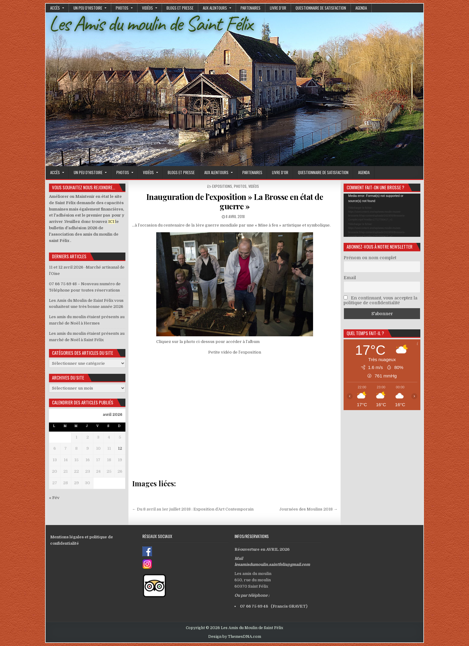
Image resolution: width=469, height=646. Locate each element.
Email (350, 277)
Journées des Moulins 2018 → (308, 509)
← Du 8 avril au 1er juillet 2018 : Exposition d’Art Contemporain (193, 509)
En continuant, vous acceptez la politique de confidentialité (380, 300)
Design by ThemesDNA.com (234, 637)
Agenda (361, 8)
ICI (111, 221)
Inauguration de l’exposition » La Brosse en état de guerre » (234, 201)
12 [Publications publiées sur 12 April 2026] (120, 448)
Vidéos (147, 8)
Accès (55, 8)
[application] (382, 215)
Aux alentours (215, 8)
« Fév (54, 497)
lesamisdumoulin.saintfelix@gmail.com (272, 564)
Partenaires (250, 8)
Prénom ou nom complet (370, 257)
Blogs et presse (180, 8)
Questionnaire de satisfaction (321, 8)
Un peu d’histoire (87, 8)
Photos (122, 8)
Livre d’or (278, 8)
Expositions (222, 186)
